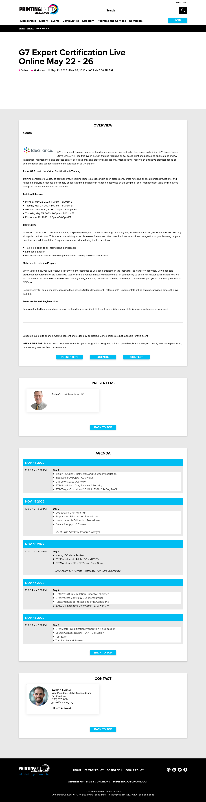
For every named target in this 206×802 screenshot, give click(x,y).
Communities (71, 21)
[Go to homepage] (34, 770)
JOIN (178, 20)
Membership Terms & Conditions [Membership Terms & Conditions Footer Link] (89, 781)
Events (55, 21)
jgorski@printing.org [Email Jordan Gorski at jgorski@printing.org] (62, 702)
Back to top (103, 427)
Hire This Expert (62, 708)
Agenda (103, 357)
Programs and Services (111, 21)
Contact (136, 357)
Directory (88, 21)
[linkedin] (174, 770)
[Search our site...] (141, 10)
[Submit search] (183, 10)
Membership (28, 21)
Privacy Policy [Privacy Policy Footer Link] (94, 770)
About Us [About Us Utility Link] (180, 2)
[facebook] (185, 770)
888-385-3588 (146, 794)
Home (22, 28)
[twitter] (180, 770)
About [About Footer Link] (77, 770)
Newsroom (135, 21)
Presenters (69, 357)
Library (43, 21)
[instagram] (169, 770)
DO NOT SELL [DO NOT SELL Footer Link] (114, 770)
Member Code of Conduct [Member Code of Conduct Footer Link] (130, 781)
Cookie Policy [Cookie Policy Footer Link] (134, 770)
